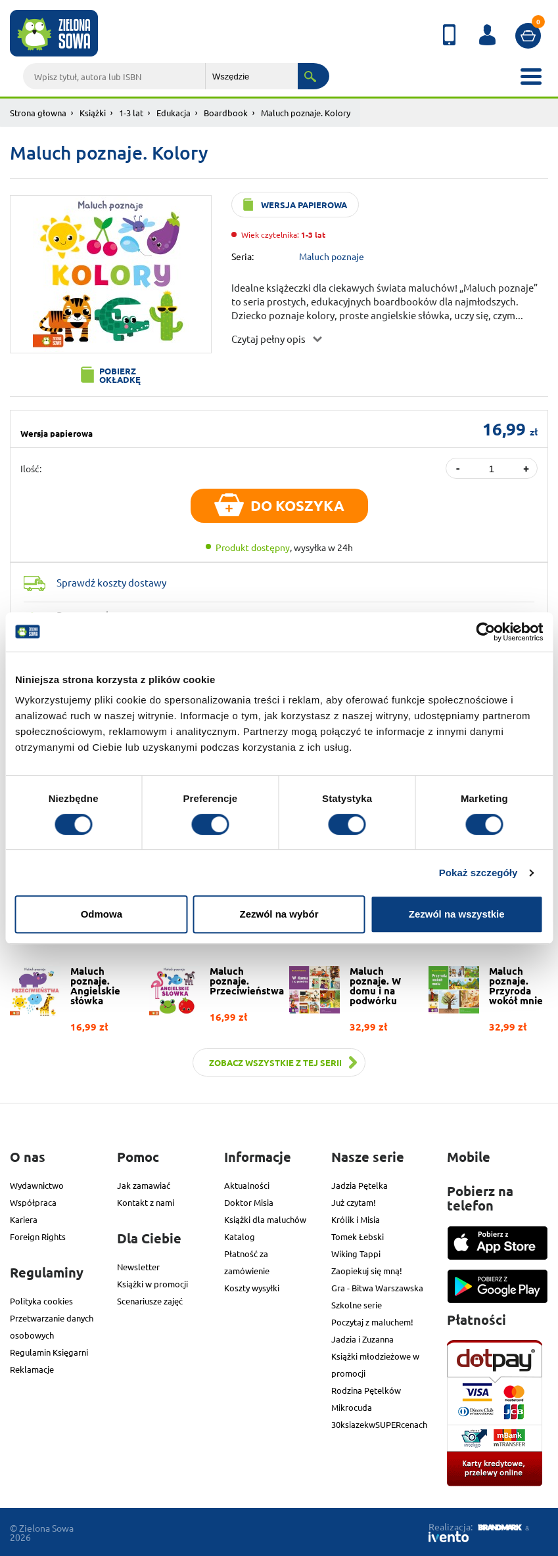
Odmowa (101, 914)
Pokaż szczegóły (478, 872)
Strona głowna (38, 112)
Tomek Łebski (357, 1236)
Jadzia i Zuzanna (362, 1339)
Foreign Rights (38, 1236)
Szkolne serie (356, 1304)
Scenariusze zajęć (150, 1300)
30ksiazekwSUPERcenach (379, 1424)
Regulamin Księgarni (49, 1352)
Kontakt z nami (145, 1202)
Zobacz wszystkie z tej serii (275, 1062)
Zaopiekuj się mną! (366, 1270)
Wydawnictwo (37, 1185)
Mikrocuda (351, 1407)
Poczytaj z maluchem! (372, 1321)
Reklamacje (32, 1369)
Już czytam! (353, 1202)
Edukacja (173, 112)
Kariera (23, 1219)
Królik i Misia (355, 1219)
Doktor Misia (248, 1202)
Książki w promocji (152, 1283)
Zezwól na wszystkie (457, 914)
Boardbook (226, 112)
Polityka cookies (41, 1300)
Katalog (239, 1236)
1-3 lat (131, 112)
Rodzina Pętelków (366, 1390)
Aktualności (246, 1185)
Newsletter (138, 1266)
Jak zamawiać (143, 1185)
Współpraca (33, 1202)
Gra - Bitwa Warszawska (377, 1287)
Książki (93, 112)
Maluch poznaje (331, 256)
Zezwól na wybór (278, 914)
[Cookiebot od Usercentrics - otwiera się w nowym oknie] (485, 632)
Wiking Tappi (356, 1253)
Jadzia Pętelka (359, 1185)
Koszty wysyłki (251, 1287)
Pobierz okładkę (120, 375)
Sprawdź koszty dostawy (111, 582)
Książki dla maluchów (265, 1219)
